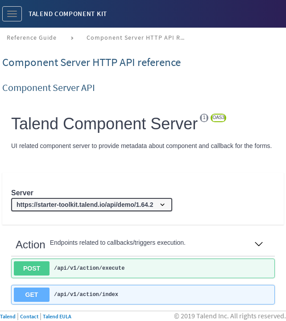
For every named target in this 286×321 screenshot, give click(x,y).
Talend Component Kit (68, 13)
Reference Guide (32, 37)
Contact (29, 316)
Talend (8, 316)
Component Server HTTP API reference (139, 37)
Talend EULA (57, 316)
